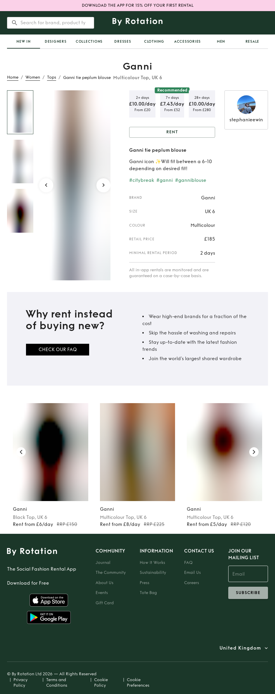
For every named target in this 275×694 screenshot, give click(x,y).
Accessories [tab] (187, 41)
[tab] (23, 41)
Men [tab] (221, 41)
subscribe (248, 593)
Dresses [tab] (122, 41)
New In (23, 41)
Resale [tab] (252, 41)
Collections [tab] (89, 41)
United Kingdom (240, 648)
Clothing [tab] (154, 41)
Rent (172, 132)
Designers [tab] (56, 41)
